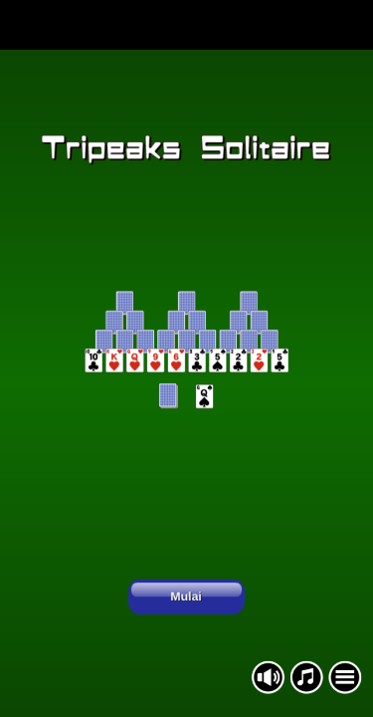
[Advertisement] (186, 25)
